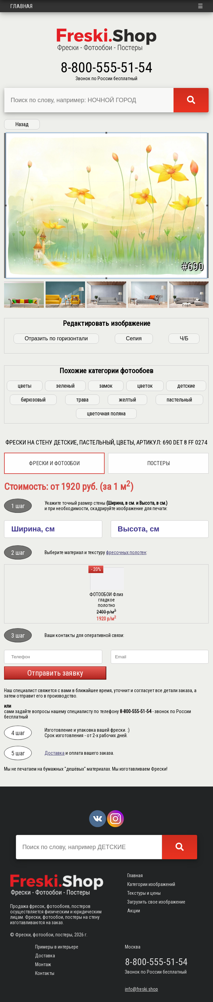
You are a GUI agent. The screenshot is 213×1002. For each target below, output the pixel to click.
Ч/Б (184, 338)
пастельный (179, 399)
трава (82, 399)
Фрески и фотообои (54, 463)
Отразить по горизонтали (56, 338)
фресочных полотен (126, 552)
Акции (133, 910)
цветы (24, 386)
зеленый (65, 386)
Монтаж (43, 964)
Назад (22, 124)
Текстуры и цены (144, 893)
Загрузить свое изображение (156, 902)
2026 (79, 934)
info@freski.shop (141, 989)
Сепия (134, 338)
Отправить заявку (55, 673)
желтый (127, 399)
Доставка (54, 753)
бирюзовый (33, 399)
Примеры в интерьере (56, 947)
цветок (145, 386)
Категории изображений (151, 884)
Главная (21, 6)
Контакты (44, 973)
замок (105, 386)
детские (186, 386)
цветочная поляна (106, 413)
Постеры (158, 463)
